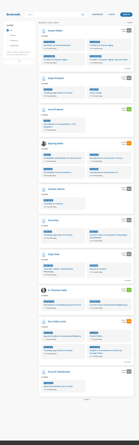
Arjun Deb (54, 254)
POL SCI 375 (48, 347)
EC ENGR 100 (48, 383)
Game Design (96, 93)
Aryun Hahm (55, 31)
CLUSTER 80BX (49, 56)
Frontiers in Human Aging (101, 45)
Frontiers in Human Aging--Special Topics (109, 59)
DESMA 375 (48, 89)
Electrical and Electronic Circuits (58, 386)
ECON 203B (94, 169)
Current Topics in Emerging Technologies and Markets (108, 236)
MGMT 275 (93, 231)
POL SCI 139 (48, 333)
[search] (53, 14)
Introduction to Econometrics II (104, 172)
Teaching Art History (53, 203)
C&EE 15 (47, 121)
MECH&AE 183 (48, 301)
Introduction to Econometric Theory (106, 158)
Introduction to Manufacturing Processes (62, 305)
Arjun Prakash (56, 78)
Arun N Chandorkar (59, 372)
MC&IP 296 (93, 265)
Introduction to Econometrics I (57, 172)
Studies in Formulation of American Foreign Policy (106, 351)
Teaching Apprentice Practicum (58, 93)
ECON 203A (48, 169)
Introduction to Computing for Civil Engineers (59, 125)
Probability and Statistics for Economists (62, 158)
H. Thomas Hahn (57, 290)
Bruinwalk (13, 14)
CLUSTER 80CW (95, 56)
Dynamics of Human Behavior (57, 45)
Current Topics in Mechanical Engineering (108, 305)
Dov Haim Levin (57, 322)
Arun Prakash (55, 110)
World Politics (96, 336)
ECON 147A (94, 155)
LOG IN (111, 14)
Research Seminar (98, 269)
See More (128, 68)
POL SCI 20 (93, 333)
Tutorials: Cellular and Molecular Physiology (58, 270)
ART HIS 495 (48, 200)
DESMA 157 (94, 89)
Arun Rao (53, 220)
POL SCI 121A (94, 347)
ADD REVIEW (97, 14)
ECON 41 (47, 155)
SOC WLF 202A (49, 42)
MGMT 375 (47, 231)
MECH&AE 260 (94, 301)
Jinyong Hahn (55, 144)
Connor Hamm (56, 189)
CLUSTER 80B (94, 42)
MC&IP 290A (48, 265)
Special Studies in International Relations (62, 336)
